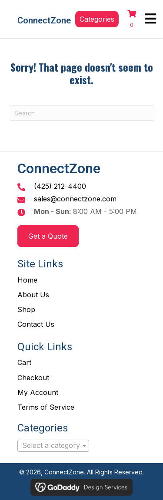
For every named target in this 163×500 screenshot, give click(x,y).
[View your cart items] (131, 19)
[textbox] (53, 445)
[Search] (81, 113)
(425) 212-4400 (60, 186)
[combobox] (53, 446)
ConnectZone (44, 20)
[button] (97, 19)
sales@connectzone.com (75, 198)
